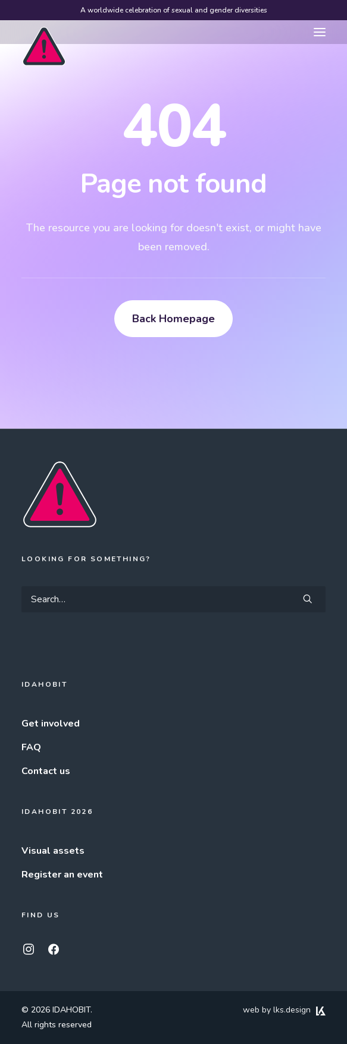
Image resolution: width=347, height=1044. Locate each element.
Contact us (45, 771)
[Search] (173, 599)
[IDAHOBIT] (44, 33)
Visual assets (53, 850)
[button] (319, 32)
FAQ (31, 747)
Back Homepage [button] (173, 319)
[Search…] (173, 599)
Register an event (62, 874)
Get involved (50, 723)
